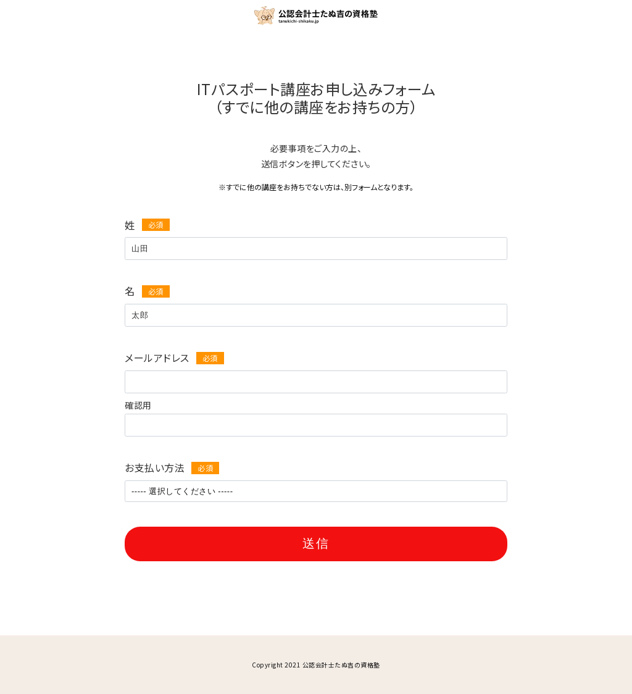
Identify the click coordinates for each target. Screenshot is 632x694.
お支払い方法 (155, 467)
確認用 (138, 405)
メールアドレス (157, 357)
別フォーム (360, 187)
